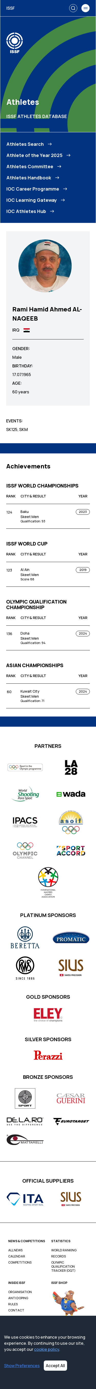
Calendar (16, 1256)
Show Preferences (22, 1365)
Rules (13, 1304)
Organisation (20, 1292)
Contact (16, 1310)
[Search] (73, 8)
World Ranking (64, 1250)
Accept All (55, 1365)
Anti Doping (18, 1298)
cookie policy (46, 1349)
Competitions (19, 1263)
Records (58, 1256)
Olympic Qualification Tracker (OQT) (63, 1267)
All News (15, 1250)
